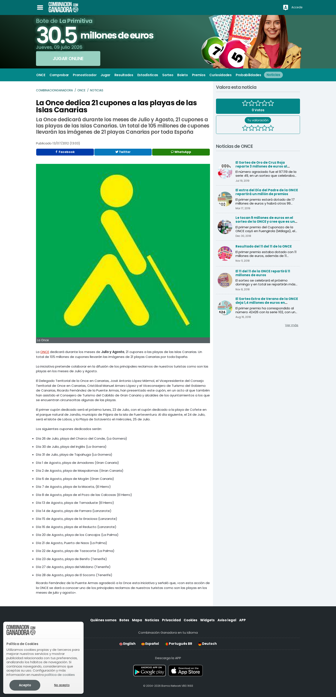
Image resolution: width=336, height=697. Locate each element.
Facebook (65, 152)
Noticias (96, 90)
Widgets (207, 620)
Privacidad (171, 620)
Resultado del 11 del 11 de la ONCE (264, 246)
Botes (124, 620)
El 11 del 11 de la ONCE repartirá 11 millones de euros (263, 273)
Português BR (178, 643)
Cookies (190, 620)
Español (150, 643)
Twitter (122, 152)
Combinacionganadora (54, 90)
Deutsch (207, 643)
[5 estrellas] (271, 128)
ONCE (81, 90)
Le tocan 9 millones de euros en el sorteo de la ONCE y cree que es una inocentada (266, 221)
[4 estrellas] (264, 128)
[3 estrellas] (258, 128)
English (127, 643)
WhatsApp (181, 152)
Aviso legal (227, 620)
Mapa (137, 620)
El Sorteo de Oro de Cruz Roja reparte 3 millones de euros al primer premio (261, 166)
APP (242, 620)
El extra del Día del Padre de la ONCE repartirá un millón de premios (267, 192)
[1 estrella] (245, 128)
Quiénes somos (103, 620)
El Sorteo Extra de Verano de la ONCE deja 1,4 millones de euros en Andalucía (267, 303)
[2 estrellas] (251, 128)
